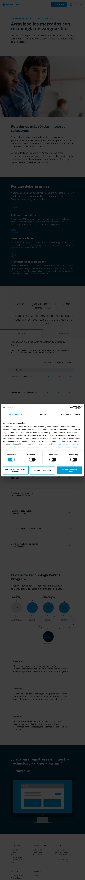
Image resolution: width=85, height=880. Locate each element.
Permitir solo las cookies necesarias (16, 470)
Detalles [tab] (42, 414)
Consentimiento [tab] (15, 414)
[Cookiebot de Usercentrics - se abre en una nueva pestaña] (71, 407)
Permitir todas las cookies (69, 470)
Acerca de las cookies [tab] (70, 414)
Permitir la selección (42, 470)
